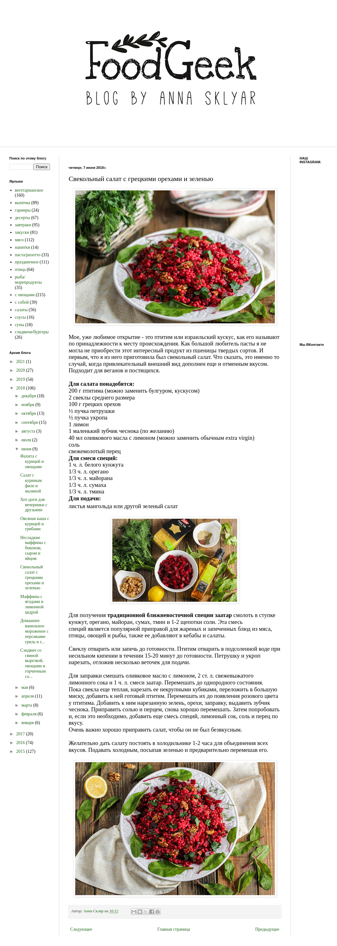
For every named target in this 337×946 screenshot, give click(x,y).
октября (29, 413)
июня (26, 449)
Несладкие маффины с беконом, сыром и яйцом (33, 548)
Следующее (81, 929)
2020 (21, 370)
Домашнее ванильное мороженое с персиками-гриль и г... (34, 631)
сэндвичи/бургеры (32, 332)
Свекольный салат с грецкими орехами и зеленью (32, 577)
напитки (22, 247)
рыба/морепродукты (28, 280)
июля (26, 440)
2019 (21, 379)
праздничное (27, 262)
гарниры (23, 210)
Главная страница (173, 929)
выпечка (22, 202)
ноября (28, 404)
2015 (21, 751)
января (28, 722)
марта (27, 705)
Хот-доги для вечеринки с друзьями (33, 504)
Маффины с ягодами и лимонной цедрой (32, 604)
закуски (22, 232)
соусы (20, 317)
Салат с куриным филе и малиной (31, 483)
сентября (30, 422)
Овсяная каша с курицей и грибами (34, 524)
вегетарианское (29, 190)
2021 (21, 361)
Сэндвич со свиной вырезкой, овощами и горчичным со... (33, 663)
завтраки (23, 225)
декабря (29, 396)
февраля (29, 714)
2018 (21, 388)
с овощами (25, 294)
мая (25, 687)
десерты (22, 217)
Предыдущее (267, 929)
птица (20, 269)
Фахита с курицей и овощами (32, 461)
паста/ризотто (28, 254)
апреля (28, 696)
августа (28, 431)
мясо (19, 240)
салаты (21, 309)
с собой (22, 302)
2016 (21, 742)
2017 (21, 734)
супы (19, 324)
